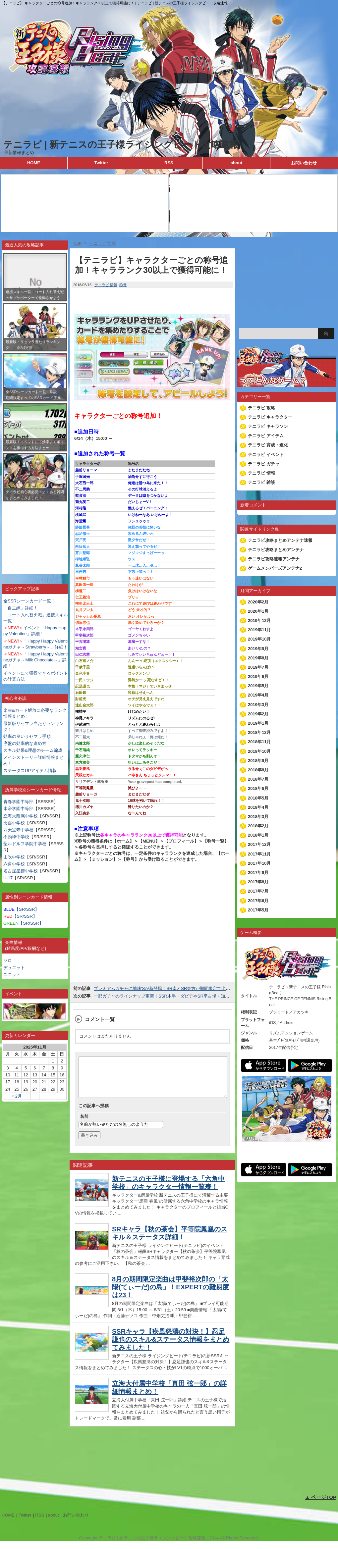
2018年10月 (259, 751)
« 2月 (17, 1096)
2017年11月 (259, 854)
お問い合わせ (304, 162)
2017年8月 (258, 881)
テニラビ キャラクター (270, 417)
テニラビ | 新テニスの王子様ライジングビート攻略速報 (121, 144)
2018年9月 (258, 760)
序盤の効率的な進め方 (24, 743)
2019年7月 (258, 667)
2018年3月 (258, 816)
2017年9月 (258, 872)
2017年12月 (259, 844)
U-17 (8, 877)
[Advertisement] (35, 533)
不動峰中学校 (16, 836)
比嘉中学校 (14, 822)
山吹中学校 (14, 856)
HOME (33, 162)
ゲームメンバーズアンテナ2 (275, 568)
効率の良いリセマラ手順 (27, 736)
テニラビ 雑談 (261, 482)
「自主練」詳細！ (20, 607)
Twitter (101, 162)
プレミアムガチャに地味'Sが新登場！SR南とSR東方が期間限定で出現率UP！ (169, 988)
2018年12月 (259, 732)
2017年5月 (258, 909)
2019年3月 (258, 704)
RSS (168, 162)
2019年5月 (258, 685)
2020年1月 (258, 611)
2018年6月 (258, 788)
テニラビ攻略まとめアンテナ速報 (280, 540)
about (236, 162)
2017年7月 (258, 891)
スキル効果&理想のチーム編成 (32, 750)
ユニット (12, 974)
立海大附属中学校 (20, 815)
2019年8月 (258, 657)
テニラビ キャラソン (268, 426)
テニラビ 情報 (105, 285)
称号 (123, 285)
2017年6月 (258, 900)
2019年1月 (258, 723)
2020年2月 (258, 601)
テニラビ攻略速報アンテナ (274, 558)
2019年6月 (258, 676)
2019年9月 (258, 648)
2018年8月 (258, 769)
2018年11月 (259, 741)
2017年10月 (259, 863)
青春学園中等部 (18, 801)
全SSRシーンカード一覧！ (29, 600)
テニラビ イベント (266, 454)
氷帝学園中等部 (18, 808)
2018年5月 (258, 798)
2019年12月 (259, 620)
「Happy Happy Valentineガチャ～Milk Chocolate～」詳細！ (35, 659)
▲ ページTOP (320, 1505)
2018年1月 (258, 835)
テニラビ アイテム (266, 435)
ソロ (7, 960)
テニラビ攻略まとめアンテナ (276, 549)
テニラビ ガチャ (263, 463)
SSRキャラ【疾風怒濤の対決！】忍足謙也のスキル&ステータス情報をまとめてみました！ (170, 1347)
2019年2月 (258, 713)
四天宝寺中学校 (18, 829)
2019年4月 (258, 695)
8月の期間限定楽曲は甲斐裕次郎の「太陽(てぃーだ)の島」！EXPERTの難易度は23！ (170, 1295)
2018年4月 (258, 807)
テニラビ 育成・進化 (268, 444)
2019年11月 (259, 629)
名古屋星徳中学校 (20, 870)
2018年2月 (258, 825)
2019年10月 (259, 639)
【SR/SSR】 (21, 909)
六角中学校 (14, 863)
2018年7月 (258, 779)
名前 (84, 1124)
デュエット (14, 967)
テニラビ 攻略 (261, 407)
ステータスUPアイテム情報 (30, 770)
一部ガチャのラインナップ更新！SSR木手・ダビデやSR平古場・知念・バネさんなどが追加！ (185, 996)
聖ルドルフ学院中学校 (24, 843)
